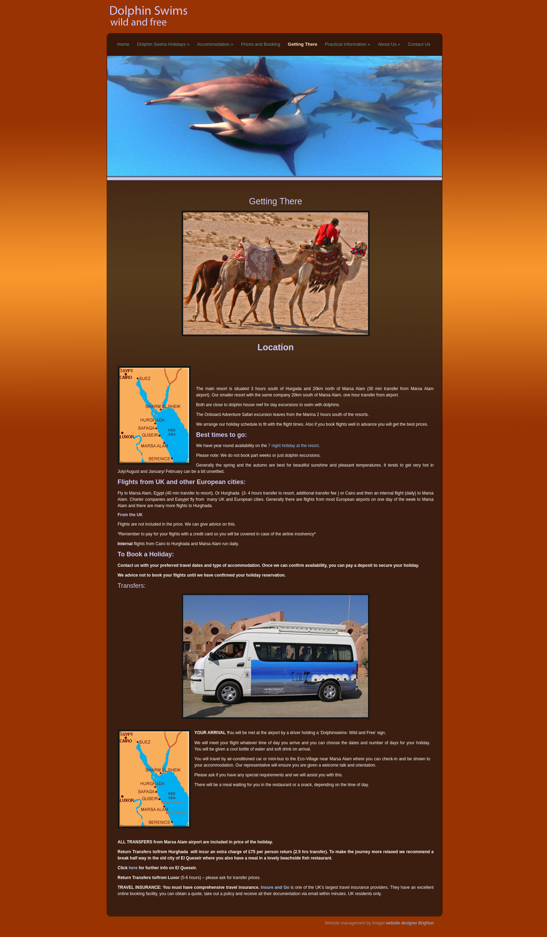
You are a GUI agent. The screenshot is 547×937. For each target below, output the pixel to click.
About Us (389, 44)
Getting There (302, 44)
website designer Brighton (409, 923)
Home (123, 44)
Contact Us (419, 44)
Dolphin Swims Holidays (163, 44)
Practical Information (347, 44)
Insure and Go (275, 887)
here (133, 867)
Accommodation (215, 44)
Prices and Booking (260, 44)
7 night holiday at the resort (293, 445)
